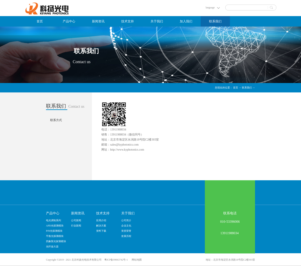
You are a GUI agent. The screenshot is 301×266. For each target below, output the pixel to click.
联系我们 (247, 87)
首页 (40, 21)
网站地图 (136, 259)
